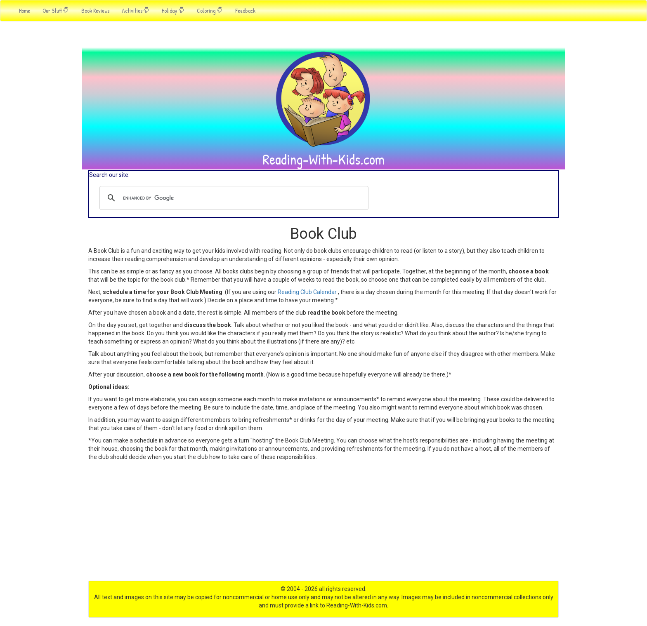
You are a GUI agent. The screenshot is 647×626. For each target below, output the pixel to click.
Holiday (173, 10)
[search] (232, 198)
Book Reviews (95, 10)
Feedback (245, 10)
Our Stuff (56, 10)
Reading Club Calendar (307, 292)
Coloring (210, 10)
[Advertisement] (323, 523)
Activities (135, 10)
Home (24, 10)
